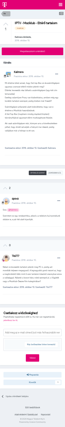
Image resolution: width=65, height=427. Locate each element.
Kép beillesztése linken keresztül (41, 344)
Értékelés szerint (38, 173)
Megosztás (32, 374)
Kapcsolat (45, 414)
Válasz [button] (32, 357)
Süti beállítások (32, 407)
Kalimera (19, 37)
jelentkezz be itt (10, 320)
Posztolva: (24, 203)
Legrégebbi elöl (54, 173)
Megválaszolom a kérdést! (32, 51)
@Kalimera (13, 210)
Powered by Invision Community (32, 422)
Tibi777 (15, 256)
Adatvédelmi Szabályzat (26, 414)
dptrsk (15, 198)
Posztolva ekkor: (29, 76)
